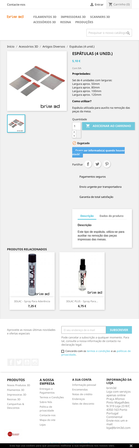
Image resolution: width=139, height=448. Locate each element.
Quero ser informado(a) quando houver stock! (98, 152)
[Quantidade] (76, 126)
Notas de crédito (82, 394)
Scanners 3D (100, 17)
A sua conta (81, 380)
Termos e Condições (52, 397)
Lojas (43, 424)
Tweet (97, 164)
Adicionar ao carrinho (108, 126)
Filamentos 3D (44, 17)
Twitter (19, 362)
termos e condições (98, 351)
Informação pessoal (84, 385)
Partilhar (88, 164)
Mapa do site (47, 420)
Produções (84, 22)
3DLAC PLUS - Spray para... (82, 301)
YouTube (27, 362)
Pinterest (106, 164)
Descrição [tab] (87, 216)
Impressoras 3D (73, 17)
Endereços (78, 399)
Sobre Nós (46, 402)
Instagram (35, 362)
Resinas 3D (13, 399)
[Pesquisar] (109, 33)
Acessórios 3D (44, 22)
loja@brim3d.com (118, 428)
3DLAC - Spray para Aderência (32, 301)
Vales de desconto (83, 403)
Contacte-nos (16, 5)
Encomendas (80, 389)
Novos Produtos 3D (18, 385)
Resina (65, 22)
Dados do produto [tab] (111, 216)
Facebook (11, 362)
